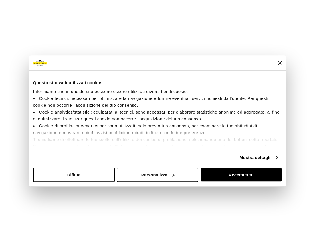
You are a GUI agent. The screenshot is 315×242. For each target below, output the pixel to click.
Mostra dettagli (254, 157)
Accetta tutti (241, 174)
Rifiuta (74, 174)
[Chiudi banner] (280, 63)
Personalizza (157, 174)
